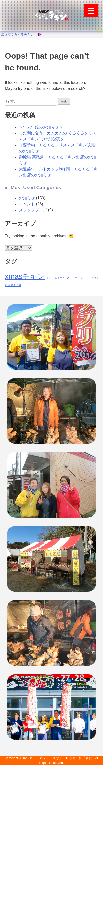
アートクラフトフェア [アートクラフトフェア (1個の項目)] (80, 277)
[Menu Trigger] (91, 10)
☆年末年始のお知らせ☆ (41, 127)
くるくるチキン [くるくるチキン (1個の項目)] (55, 277)
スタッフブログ (33, 210)
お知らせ (27, 198)
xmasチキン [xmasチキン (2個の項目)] (25, 276)
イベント (27, 204)
